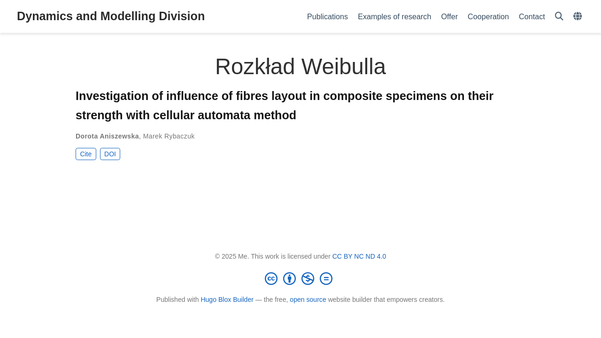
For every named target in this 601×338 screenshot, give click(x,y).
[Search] (559, 16)
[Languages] (578, 16)
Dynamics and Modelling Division (111, 16)
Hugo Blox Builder (227, 299)
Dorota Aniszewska (107, 136)
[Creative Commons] (300, 278)
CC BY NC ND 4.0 (359, 256)
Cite (86, 154)
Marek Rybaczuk (169, 136)
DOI (110, 154)
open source (308, 299)
